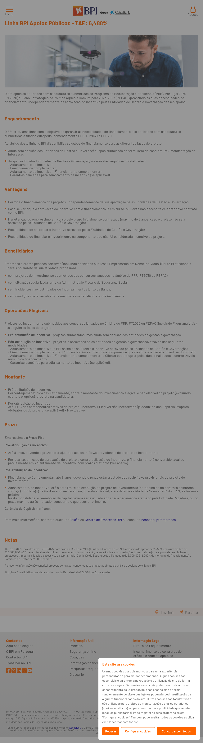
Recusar (110, 731)
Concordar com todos (176, 731)
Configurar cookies (138, 731)
